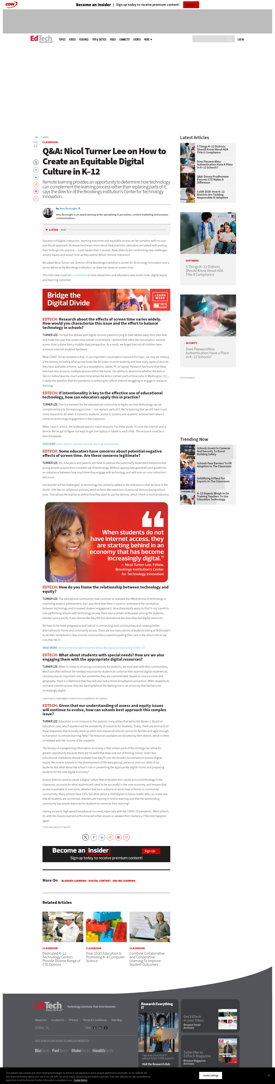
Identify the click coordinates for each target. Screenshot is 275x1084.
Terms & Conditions (95, 1020)
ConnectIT (124, 39)
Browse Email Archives (192, 1026)
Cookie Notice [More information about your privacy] (80, 1080)
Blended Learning (74, 881)
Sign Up (189, 5)
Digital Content (99, 881)
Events (136, 39)
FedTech (60, 1050)
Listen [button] (53, 230)
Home (36, 137)
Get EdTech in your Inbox (194, 1018)
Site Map (116, 1020)
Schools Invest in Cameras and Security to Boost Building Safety (213, 451)
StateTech (80, 1050)
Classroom (45, 137)
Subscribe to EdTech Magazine (197, 1054)
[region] (137, 1075)
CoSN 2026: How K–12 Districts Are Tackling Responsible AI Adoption (212, 194)
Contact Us (57, 1020)
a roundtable (79, 275)
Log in (241, 39)
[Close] (269, 1075)
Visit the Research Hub (156, 1064)
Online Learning (124, 881)
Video (113, 39)
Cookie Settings (210, 1075)
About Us (40, 1020)
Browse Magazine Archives (195, 1062)
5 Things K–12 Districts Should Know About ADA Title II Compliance (212, 149)
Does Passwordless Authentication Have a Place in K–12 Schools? (215, 164)
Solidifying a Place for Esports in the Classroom (213, 480)
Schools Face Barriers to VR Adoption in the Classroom (214, 465)
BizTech (42, 1050)
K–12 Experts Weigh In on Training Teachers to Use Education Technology (213, 496)
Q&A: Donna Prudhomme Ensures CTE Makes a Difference (213, 179)
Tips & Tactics (99, 39)
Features (83, 39)
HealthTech (103, 1050)
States (72, 39)
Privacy (73, 1020)
